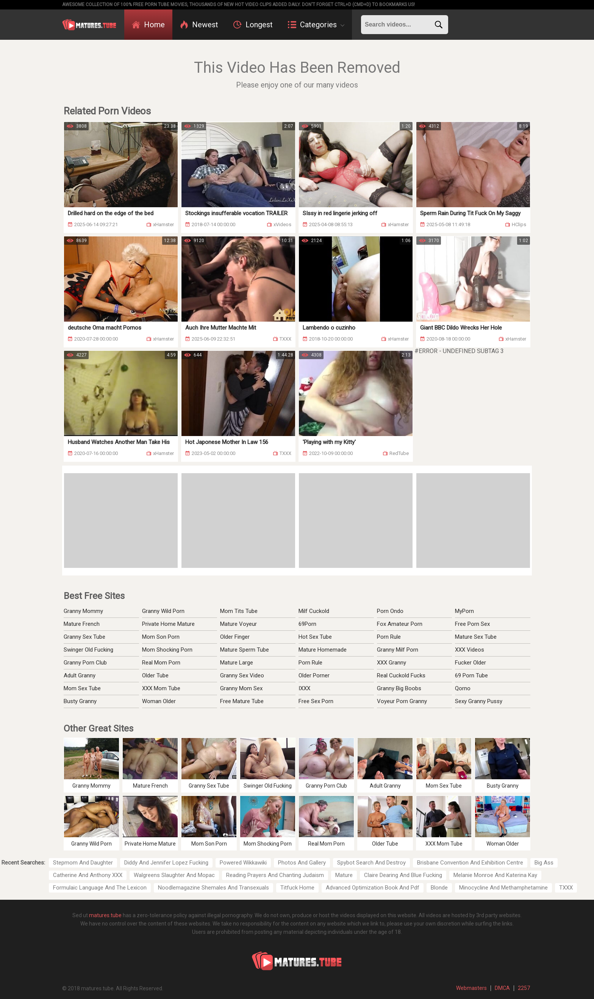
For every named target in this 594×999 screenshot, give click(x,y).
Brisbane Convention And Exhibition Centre (470, 862)
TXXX (566, 887)
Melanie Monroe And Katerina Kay (495, 875)
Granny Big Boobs (399, 688)
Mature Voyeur (238, 624)
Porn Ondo (390, 611)
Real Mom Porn (161, 662)
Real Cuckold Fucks (401, 675)
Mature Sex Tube (476, 636)
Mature (344, 875)
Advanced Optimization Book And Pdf (372, 887)
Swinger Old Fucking (88, 649)
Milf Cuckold (314, 611)
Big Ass (544, 862)
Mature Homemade (323, 649)
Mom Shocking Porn (167, 649)
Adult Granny (79, 675)
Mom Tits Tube (239, 611)
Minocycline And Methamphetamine (503, 887)
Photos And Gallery (302, 862)
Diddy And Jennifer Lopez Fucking (166, 862)
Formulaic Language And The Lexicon (100, 887)
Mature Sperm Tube (244, 649)
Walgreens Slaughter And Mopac (174, 875)
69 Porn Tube (471, 675)
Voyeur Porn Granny (402, 701)
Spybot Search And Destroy (371, 862)
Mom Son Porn (161, 636)
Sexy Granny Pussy (478, 701)
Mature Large (236, 662)
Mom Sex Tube (82, 688)
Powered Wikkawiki (243, 862)
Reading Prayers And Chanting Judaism (275, 875)
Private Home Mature (168, 624)
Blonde (439, 887)
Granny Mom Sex (241, 688)
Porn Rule (310, 662)
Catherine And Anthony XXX (87, 875)
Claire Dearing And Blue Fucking (403, 875)
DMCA (502, 988)
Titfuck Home (297, 887)
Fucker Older (470, 662)
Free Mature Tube (242, 701)
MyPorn (464, 611)
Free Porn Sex (472, 624)
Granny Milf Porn (397, 649)
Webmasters (471, 988)
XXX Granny (391, 662)
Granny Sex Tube (84, 636)
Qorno (463, 688)
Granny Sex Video (242, 675)
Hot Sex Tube (315, 636)
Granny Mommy (83, 611)
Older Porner (314, 675)
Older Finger (235, 636)
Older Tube (155, 675)
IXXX (304, 688)
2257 (524, 988)
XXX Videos (469, 649)
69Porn (307, 624)
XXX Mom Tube (161, 688)
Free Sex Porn (316, 701)
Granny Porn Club (85, 662)
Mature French (82, 624)
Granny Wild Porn (163, 611)
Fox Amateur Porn (399, 624)
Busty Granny (80, 701)
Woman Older (159, 701)
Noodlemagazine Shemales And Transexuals (213, 887)
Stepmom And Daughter (83, 862)
